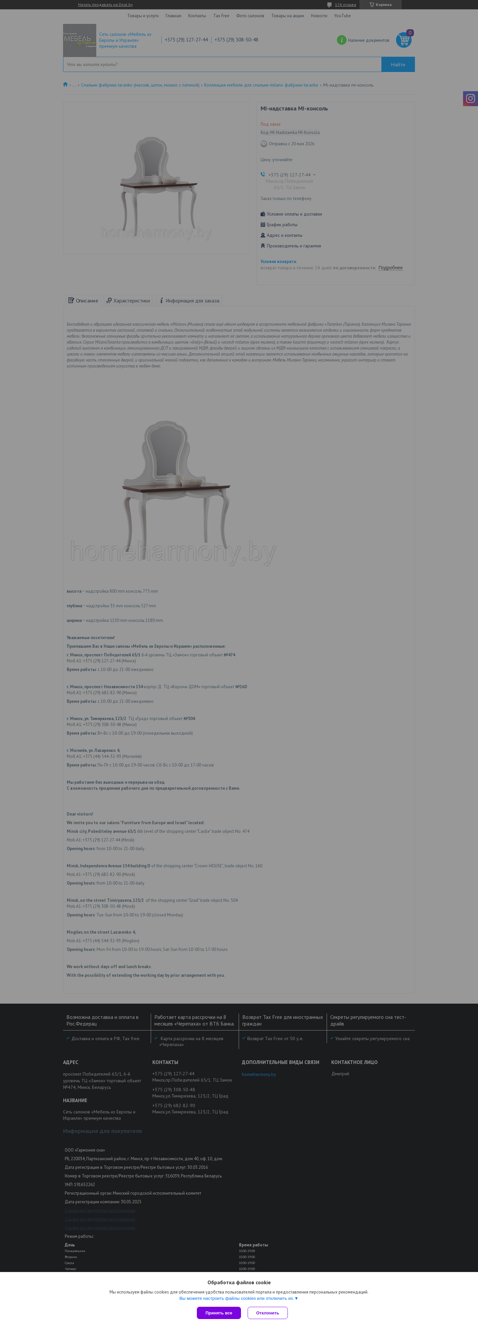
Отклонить (267, 1312)
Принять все (218, 1312)
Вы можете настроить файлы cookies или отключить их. (236, 1298)
